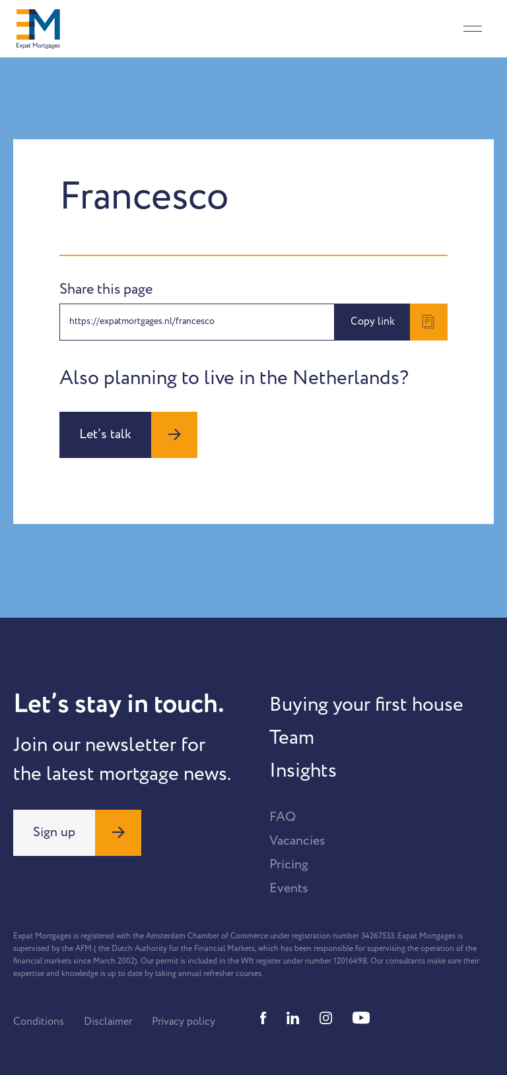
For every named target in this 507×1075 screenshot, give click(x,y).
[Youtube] (361, 1018)
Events (288, 888)
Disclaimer (108, 1021)
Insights (303, 771)
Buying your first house (366, 705)
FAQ (282, 817)
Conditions (38, 1021)
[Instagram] (326, 1018)
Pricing (288, 864)
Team (291, 738)
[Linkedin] (293, 1018)
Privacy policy (183, 1021)
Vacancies (297, 840)
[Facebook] (263, 1018)
